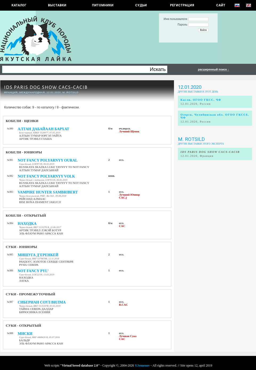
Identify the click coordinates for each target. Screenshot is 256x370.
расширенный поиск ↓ (213, 69)
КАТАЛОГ (18, 5)
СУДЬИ (141, 5)
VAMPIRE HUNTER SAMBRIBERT (48, 192)
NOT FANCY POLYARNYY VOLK (46, 176)
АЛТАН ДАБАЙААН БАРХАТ (43, 129)
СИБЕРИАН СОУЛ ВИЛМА (42, 302)
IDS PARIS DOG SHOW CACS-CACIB (46, 87)
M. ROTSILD (191, 139)
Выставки (57, 5)
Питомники (102, 5)
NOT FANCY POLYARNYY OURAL (48, 160)
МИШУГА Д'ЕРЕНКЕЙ (38, 255)
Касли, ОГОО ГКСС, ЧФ (201, 99)
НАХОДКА (27, 224)
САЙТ (220, 5)
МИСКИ (25, 334)
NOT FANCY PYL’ (33, 271)
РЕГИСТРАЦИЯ (182, 5)
